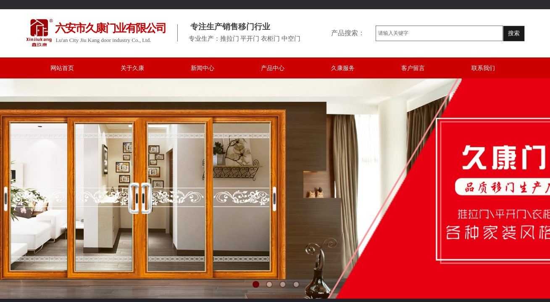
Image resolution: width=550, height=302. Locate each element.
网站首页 (62, 68)
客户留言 (413, 68)
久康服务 (343, 68)
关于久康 (132, 68)
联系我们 (483, 68)
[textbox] (439, 33)
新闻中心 (202, 68)
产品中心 (272, 68)
